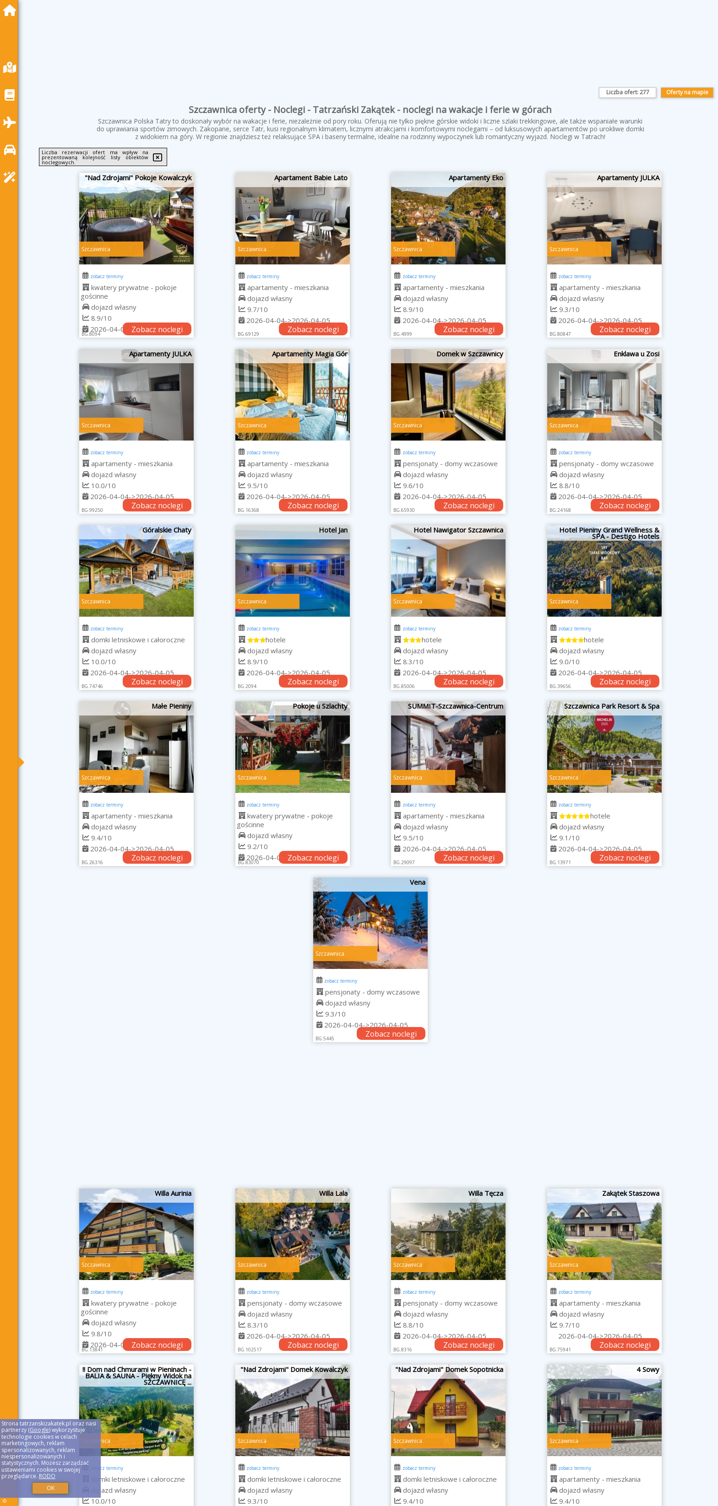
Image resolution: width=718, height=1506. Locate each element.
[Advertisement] (370, 1120)
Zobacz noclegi (157, 329)
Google (39, 1430)
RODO (47, 1476)
